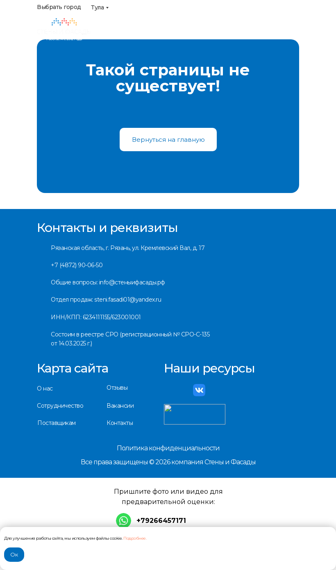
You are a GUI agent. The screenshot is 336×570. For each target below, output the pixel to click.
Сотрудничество (60, 405)
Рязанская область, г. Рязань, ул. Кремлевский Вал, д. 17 (127, 248)
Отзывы (117, 387)
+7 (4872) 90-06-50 (76, 265)
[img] (64, 26)
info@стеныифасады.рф (227, 35)
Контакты (120, 423)
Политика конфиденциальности (168, 448)
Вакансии (120, 405)
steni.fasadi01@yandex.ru (127, 299)
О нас (45, 388)
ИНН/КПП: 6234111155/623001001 (96, 317)
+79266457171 (161, 521)
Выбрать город (59, 7)
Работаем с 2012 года (64, 38)
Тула (97, 7)
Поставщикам (56, 423)
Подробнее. (134, 538)
